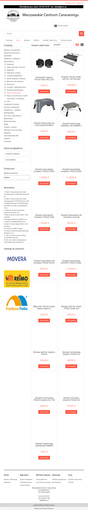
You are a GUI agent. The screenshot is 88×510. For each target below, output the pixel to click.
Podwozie (10, 64)
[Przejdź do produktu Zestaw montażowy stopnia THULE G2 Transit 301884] (71, 338)
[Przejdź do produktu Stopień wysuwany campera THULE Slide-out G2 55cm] (71, 155)
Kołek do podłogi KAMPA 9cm (15, 222)
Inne (8, 101)
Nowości (7, 138)
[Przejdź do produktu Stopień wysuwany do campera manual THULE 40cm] (71, 201)
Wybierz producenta (11, 173)
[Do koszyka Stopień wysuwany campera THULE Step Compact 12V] (44, 229)
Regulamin (7, 482)
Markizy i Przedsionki (12, 50)
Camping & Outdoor (11, 104)
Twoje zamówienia (26, 479)
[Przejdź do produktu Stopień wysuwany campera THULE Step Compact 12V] (44, 201)
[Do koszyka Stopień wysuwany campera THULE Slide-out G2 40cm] (44, 183)
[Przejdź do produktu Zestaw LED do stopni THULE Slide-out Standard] (71, 292)
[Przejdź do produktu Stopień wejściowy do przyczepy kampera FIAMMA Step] (44, 109)
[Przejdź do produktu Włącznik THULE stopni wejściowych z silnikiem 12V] (44, 292)
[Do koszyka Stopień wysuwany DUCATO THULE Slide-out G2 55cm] (71, 275)
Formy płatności (41, 479)
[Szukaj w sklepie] (42, 33)
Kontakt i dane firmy (75, 479)
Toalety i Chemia (10, 127)
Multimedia (8, 118)
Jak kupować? (56, 482)
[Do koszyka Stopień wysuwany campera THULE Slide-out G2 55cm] (71, 183)
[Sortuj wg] (63, 44)
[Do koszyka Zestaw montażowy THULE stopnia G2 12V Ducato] (44, 412)
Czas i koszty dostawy (43, 482)
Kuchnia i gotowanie (11, 107)
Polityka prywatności (59, 479)
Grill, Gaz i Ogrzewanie (12, 116)
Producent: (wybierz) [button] (13, 154)
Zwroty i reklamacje (10, 479)
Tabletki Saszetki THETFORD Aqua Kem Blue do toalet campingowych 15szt (16, 205)
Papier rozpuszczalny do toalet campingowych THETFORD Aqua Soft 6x (16, 194)
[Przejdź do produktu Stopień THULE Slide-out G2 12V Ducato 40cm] (71, 63)
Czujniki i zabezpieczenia (16, 87)
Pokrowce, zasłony (14, 73)
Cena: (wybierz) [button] (11, 160)
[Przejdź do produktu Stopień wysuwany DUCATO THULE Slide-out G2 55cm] (71, 247)
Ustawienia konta (26, 482)
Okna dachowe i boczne (16, 67)
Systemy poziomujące (15, 90)
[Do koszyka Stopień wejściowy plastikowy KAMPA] (44, 458)
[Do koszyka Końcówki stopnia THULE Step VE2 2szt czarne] (44, 91)
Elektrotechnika (10, 121)
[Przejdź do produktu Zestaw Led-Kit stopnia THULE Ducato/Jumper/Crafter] (44, 338)
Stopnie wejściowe (14, 93)
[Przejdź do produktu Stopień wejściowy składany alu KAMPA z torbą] (71, 109)
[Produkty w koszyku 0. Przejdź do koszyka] (61, 26)
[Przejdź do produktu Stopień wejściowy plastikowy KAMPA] (44, 429)
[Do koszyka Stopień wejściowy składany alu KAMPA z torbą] (71, 138)
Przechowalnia (25, 485)
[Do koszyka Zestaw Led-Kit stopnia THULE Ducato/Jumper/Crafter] (44, 366)
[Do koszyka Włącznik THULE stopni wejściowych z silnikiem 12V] (44, 320)
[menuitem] (9, 40)
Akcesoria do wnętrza (15, 81)
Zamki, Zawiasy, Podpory (16, 78)
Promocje (7, 141)
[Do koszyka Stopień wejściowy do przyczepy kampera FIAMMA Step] (44, 138)
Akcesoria (10, 84)
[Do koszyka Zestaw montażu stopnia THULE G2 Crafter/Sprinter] (71, 412)
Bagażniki (10, 70)
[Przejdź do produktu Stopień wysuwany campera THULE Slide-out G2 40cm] (44, 155)
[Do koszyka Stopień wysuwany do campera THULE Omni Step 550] (44, 275)
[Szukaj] (81, 33)
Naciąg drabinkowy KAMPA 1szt (16, 219)
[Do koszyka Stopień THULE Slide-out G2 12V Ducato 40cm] (71, 91)
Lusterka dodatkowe (14, 76)
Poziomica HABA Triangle (13, 228)
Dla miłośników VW (11, 136)
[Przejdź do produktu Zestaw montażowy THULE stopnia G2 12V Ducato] (44, 384)
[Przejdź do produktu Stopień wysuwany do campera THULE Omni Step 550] (44, 247)
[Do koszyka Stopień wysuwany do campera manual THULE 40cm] (71, 229)
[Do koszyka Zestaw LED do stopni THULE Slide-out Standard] (71, 320)
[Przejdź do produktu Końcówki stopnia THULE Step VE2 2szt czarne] (44, 63)
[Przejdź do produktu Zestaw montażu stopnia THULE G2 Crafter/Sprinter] (71, 384)
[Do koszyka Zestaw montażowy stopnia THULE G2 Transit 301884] (71, 366)
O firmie (71, 482)
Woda (6, 124)
